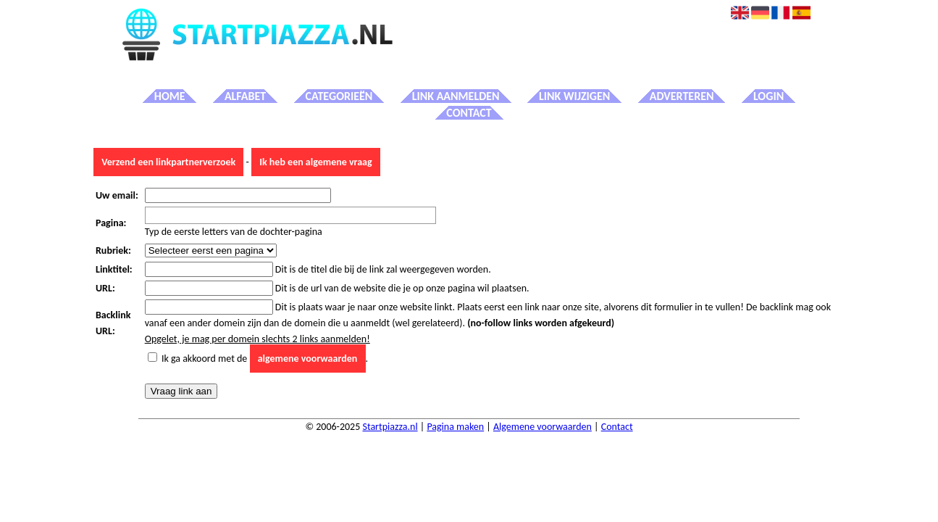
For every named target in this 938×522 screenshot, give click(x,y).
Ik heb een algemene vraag (315, 162)
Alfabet (245, 96)
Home (169, 96)
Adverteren (682, 96)
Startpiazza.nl (389, 426)
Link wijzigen (574, 96)
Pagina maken (455, 426)
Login (768, 96)
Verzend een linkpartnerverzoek (168, 162)
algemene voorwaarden (308, 358)
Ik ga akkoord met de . (265, 358)
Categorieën (339, 96)
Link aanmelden (456, 96)
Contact (468, 113)
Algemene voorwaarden (542, 426)
